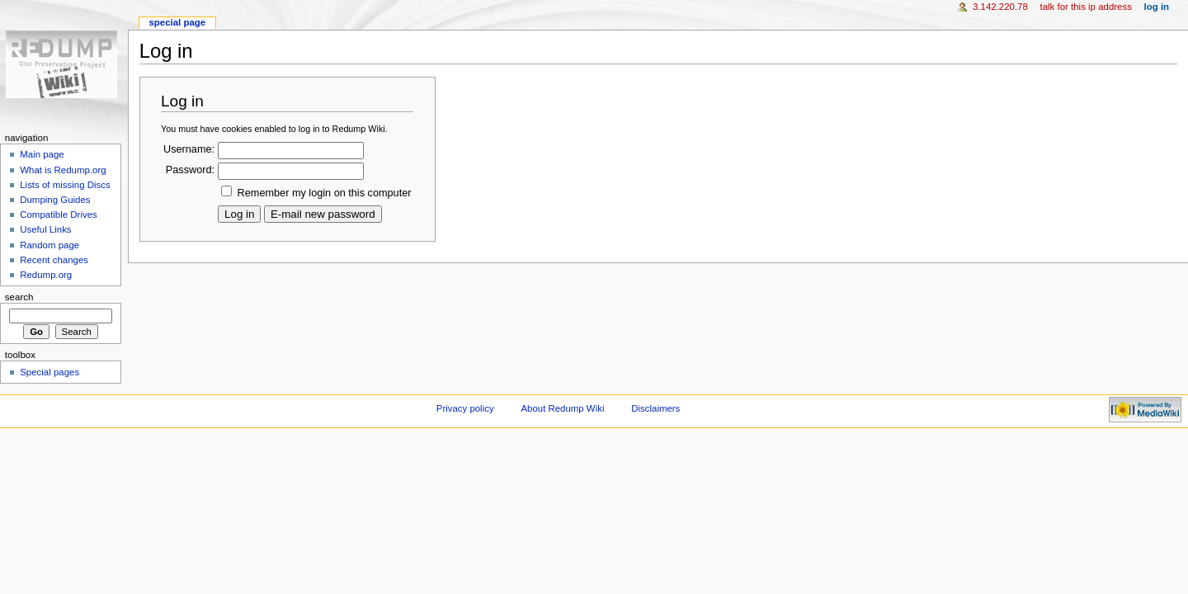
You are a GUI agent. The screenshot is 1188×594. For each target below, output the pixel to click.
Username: (188, 149)
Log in (1157, 7)
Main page (42, 154)
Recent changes (54, 260)
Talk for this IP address (1085, 7)
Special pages (49, 372)
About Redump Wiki (563, 408)
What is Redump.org (63, 170)
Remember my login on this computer (325, 193)
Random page (49, 245)
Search (19, 297)
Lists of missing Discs (65, 185)
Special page (176, 22)
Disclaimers (655, 408)
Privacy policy (465, 408)
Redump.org (46, 275)
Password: (190, 170)
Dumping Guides (55, 200)
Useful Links (45, 229)
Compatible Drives (58, 214)
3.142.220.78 (1000, 7)
